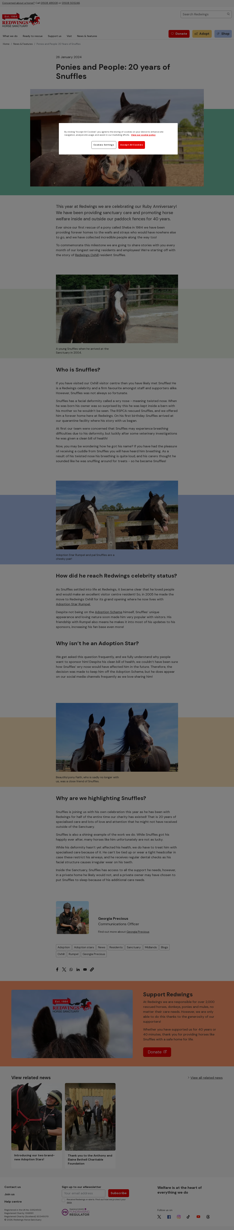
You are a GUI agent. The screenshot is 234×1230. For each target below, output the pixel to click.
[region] (118, 138)
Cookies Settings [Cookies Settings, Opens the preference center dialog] (103, 145)
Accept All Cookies (131, 145)
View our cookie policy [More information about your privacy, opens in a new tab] (143, 135)
